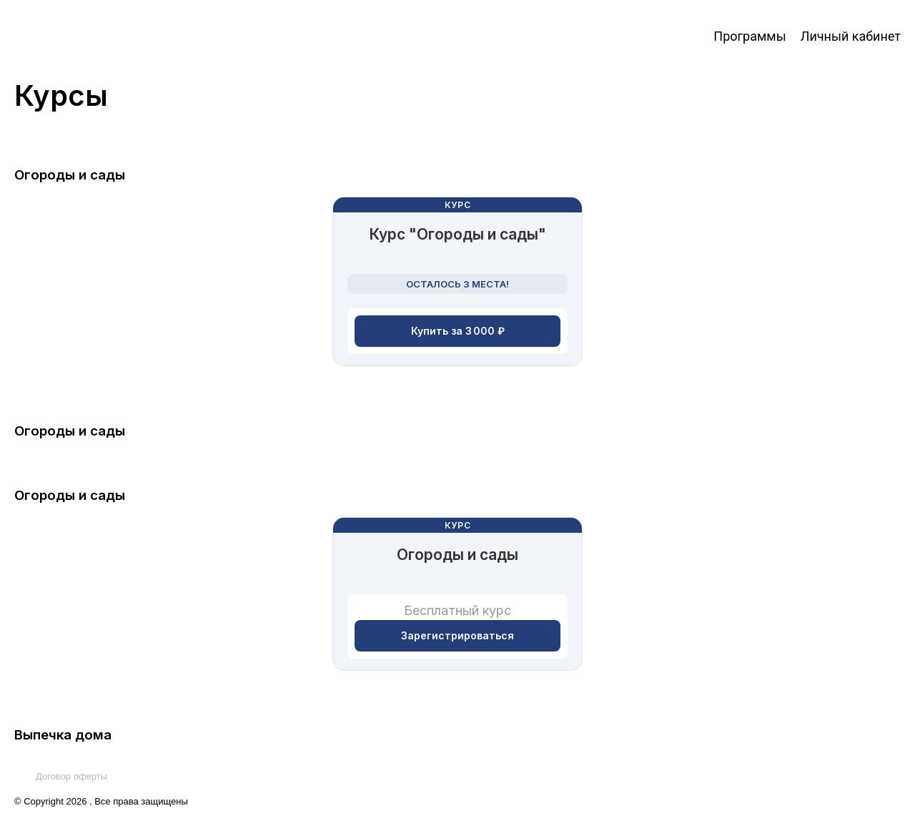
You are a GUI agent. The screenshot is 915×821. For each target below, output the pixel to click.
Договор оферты (71, 776)
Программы (749, 36)
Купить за (458, 331)
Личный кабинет (851, 36)
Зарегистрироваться (457, 635)
